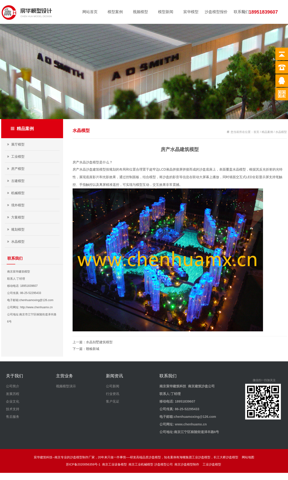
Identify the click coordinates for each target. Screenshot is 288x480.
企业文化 (12, 401)
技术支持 (12, 409)
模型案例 (115, 12)
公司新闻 (112, 386)
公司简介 (12, 386)
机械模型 (15, 193)
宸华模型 (191, 12)
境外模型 (15, 205)
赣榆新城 (92, 349)
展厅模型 (15, 144)
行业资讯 (112, 394)
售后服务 (12, 417)
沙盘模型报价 (216, 12)
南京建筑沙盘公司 (201, 386)
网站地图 (248, 457)
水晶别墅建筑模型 (99, 342)
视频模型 (140, 12)
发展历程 (12, 394)
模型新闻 (165, 12)
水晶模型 (15, 241)
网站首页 (90, 12)
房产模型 (15, 169)
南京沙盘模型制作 (187, 464)
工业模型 (15, 156)
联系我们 (241, 12)
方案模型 (15, 217)
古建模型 (15, 181)
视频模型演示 (66, 386)
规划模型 (15, 229)
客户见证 (112, 401)
